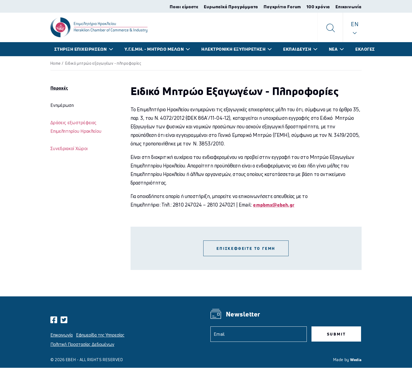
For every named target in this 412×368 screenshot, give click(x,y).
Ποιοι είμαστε (184, 7)
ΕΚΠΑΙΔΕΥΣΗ (297, 49)
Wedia (356, 359)
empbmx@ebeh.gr (273, 204)
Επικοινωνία (348, 7)
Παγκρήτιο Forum (282, 7)
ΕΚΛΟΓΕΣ (365, 49)
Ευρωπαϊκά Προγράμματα (231, 7)
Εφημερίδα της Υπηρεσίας (100, 335)
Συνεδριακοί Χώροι (69, 148)
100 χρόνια (318, 7)
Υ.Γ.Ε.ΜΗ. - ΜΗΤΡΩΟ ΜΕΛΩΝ (154, 49)
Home (55, 63)
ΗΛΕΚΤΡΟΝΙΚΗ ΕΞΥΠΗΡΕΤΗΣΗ (233, 49)
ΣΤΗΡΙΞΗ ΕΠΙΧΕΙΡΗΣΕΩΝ (80, 49)
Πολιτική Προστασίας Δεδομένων (82, 344)
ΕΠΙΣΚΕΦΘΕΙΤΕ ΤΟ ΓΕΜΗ (245, 248)
